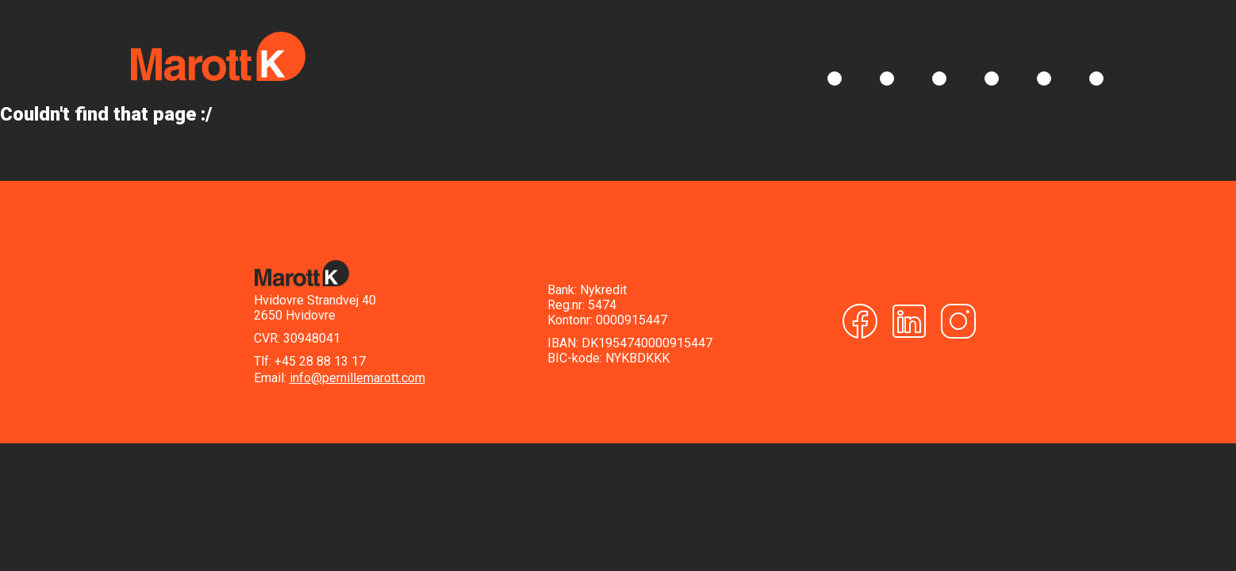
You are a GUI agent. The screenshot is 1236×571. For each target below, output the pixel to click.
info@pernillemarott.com (357, 377)
